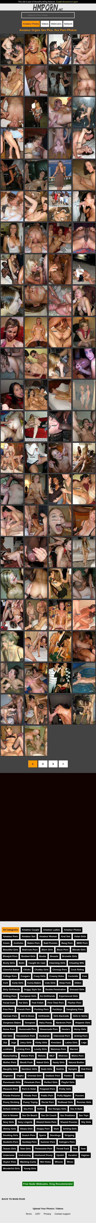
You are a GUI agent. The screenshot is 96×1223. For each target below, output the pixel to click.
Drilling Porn (9, 996)
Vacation (72, 1155)
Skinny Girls (9, 1128)
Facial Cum (9, 1002)
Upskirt (60, 1155)
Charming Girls (57, 963)
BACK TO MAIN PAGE (13, 1199)
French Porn (23, 1009)
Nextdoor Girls (29, 1069)
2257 (37, 1214)
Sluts (56, 1128)
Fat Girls (23, 1002)
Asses (6, 943)
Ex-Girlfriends (47, 996)
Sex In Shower (10, 1115)
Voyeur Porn (9, 1162)
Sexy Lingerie (25, 1122)
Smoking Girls (10, 1135)
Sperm (42, 1135)
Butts (22, 963)
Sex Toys (83, 1115)
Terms (29, 1214)
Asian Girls (80, 936)
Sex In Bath (76, 1108)
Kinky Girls (41, 1042)
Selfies (40, 1108)
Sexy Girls (8, 1122)
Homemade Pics (27, 1029)
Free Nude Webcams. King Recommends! (48, 1184)
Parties (79, 1075)
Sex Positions (67, 1115)
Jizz (5, 1042)
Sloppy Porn (43, 1128)
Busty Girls (9, 963)
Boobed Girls (28, 956)
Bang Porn (67, 943)
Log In (75, 2)
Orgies (20, 1075)
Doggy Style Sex (32, 989)
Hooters (66, 1029)
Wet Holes (45, 1162)
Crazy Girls (40, 976)
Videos (45, 24)
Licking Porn (23, 1049)
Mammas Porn (58, 1049)
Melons (42, 1055)
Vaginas (85, 1155)
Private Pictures (11, 1095)
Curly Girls (17, 983)
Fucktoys (57, 1009)
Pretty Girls (65, 1089)
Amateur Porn (10, 936)
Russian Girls (84, 1102)
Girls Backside (61, 1016)
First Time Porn (55, 1002)
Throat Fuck (62, 1148)
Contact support (62, 1214)
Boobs (42, 956)
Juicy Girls (25, 1042)
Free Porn (8, 1009)
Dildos (78, 983)
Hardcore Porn (63, 1022)
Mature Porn (27, 1055)
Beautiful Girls (10, 949)
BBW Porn (82, 943)
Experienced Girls (68, 996)
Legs (84, 1042)
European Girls (28, 996)
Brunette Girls (69, 956)
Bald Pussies (51, 943)
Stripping (69, 1135)
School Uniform (11, 1108)
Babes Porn (33, 943)
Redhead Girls (65, 1102)
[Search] (48, 15)
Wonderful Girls (11, 1168)
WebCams (56, 24)
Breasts (54, 956)
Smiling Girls (70, 1128)
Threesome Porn (43, 1148)
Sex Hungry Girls (57, 1108)
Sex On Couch (48, 1115)
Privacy (47, 1214)
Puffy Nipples (64, 1095)
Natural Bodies (76, 1062)
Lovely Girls (40, 1049)
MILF (52, 1055)
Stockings (55, 1135)
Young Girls (30, 1168)
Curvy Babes (34, 983)
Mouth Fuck (26, 1062)
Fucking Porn (41, 1009)
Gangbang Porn (74, 1009)
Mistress (63, 1055)
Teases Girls (9, 1148)
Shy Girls (86, 1122)
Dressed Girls (77, 989)
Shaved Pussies (68, 1122)
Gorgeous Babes (12, 1022)
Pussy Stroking (11, 1102)
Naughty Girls (10, 1069)
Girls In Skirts (80, 1016)
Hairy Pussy (45, 1022)
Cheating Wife (76, 963)
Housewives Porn (25, 1036)
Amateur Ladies (51, 929)
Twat (83, 1148)
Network (68, 24)
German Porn (10, 1016)
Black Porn (62, 949)
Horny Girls (80, 1029)
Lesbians (8, 1049)
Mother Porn (9, 1062)
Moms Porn (77, 1055)
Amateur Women (48, 936)
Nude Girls (46, 1069)
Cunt (5, 983)
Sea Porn (28, 1108)
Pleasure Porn (10, 1089)
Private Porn (30, 1095)
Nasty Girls (59, 1062)
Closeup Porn (59, 969)
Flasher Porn (74, 1002)
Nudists (60, 1069)
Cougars (25, 976)
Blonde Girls (79, 949)
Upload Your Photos (43, 1208)
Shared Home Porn (46, 1122)
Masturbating (10, 1055)
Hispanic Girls (82, 1022)
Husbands (44, 1036)
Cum (84, 976)
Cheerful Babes (11, 969)
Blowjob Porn (10, 956)
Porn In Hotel (29, 1089)
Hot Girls (7, 1036)
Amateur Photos (31, 24)
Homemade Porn (49, 1029)
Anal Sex (65, 936)
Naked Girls (42, 1062)
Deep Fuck (65, 983)
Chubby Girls (42, 969)
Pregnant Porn (47, 1089)
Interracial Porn (62, 1036)
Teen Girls (25, 1148)
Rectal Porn (47, 1102)
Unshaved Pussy (44, 1155)
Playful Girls (67, 1082)
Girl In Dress (27, 1016)
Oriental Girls (35, 1075)
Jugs (13, 1042)
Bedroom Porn (30, 949)
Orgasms (8, 1075)
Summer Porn (47, 1142)
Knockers (56, 1042)
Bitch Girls (47, 949)
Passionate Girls (11, 1082)
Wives (70, 1162)
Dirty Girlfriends (11, 989)
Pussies (79, 1095)
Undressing (24, 1155)
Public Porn (47, 1095)
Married (74, 1049)
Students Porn (10, 1142)
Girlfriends (44, 1016)
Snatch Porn (28, 1135)
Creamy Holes (56, 976)
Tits (75, 1148)
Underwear (9, 1155)
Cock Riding (77, 969)
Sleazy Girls (26, 1128)
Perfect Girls (50, 1082)
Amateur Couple (30, 929)
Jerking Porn (81, 1036)
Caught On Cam (36, 963)
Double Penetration (55, 989)
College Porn (10, 976)
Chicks (27, 969)
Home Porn (9, 1029)
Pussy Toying (30, 1102)
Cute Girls (50, 983)
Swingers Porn (67, 1142)
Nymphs (72, 1069)
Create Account (63, 2)
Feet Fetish (38, 1002)
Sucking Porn (29, 1142)
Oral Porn (86, 1069)
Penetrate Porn (32, 1082)
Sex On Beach (29, 1115)
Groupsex (30, 1022)
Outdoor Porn (53, 1075)
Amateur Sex (28, 936)
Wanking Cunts (28, 1162)
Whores (59, 1162)
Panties (68, 1075)
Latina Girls (71, 1042)
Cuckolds (73, 976)
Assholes (18, 943)
